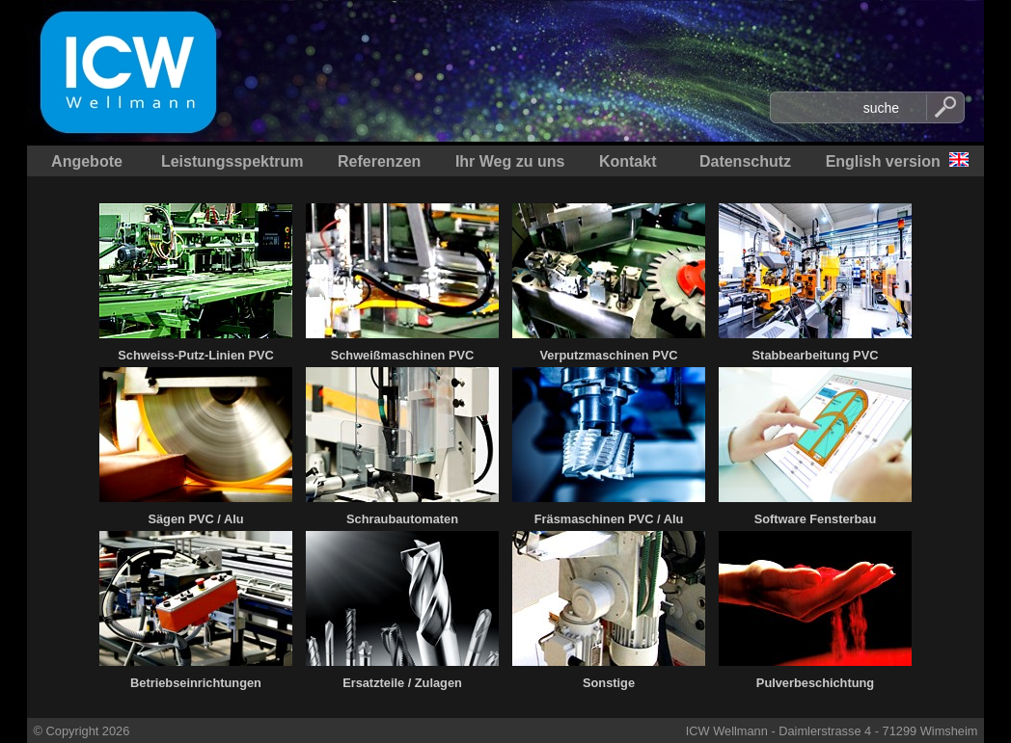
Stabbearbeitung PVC (815, 355)
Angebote (87, 161)
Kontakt (628, 161)
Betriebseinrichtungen (195, 683)
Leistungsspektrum (232, 161)
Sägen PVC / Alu (195, 519)
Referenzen (379, 161)
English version (883, 161)
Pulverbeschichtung (815, 683)
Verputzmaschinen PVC (609, 355)
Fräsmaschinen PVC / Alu (609, 519)
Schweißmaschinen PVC (403, 355)
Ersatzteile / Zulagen (402, 683)
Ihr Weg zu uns (509, 161)
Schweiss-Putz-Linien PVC (195, 355)
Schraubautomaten (402, 519)
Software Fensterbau (815, 519)
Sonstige (609, 683)
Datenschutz (745, 161)
